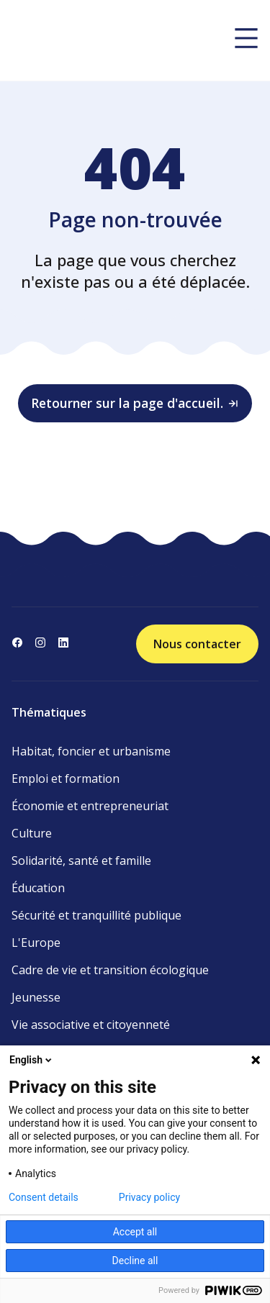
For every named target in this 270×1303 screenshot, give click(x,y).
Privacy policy (149, 1197)
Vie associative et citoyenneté (91, 1024)
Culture (32, 833)
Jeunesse (36, 997)
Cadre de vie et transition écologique (110, 970)
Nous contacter (197, 644)
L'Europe (36, 942)
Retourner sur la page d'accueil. (135, 403)
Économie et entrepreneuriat (90, 806)
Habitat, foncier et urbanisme (91, 751)
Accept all (135, 1232)
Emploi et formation (66, 778)
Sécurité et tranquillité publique (96, 915)
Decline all (135, 1260)
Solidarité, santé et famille (81, 860)
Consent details (43, 1197)
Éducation (38, 888)
